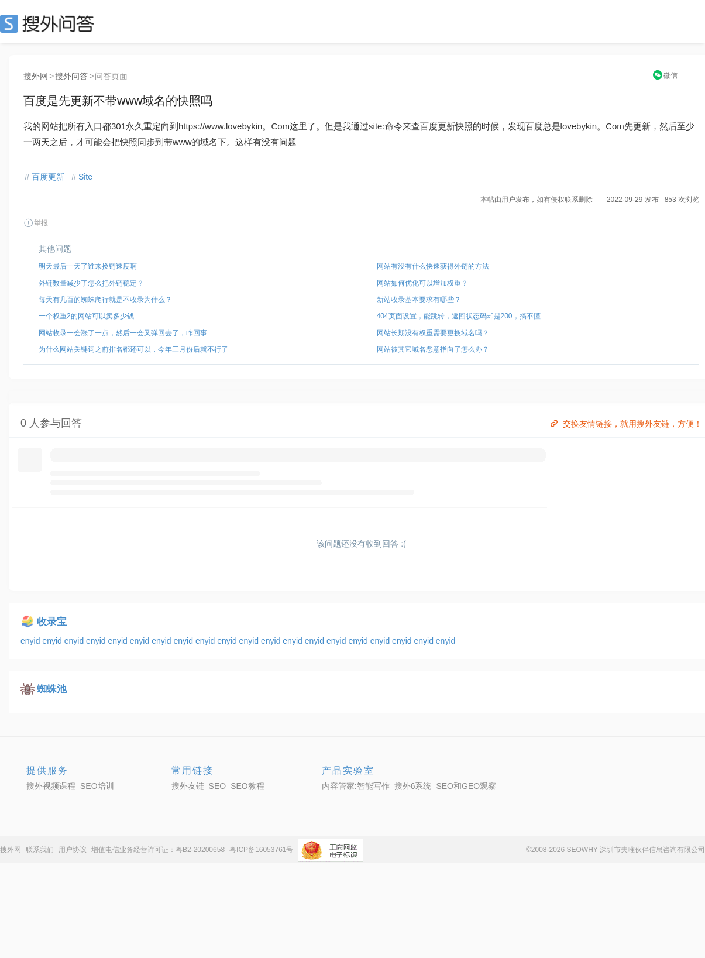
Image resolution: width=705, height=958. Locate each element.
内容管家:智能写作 (356, 786)
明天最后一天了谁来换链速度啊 (88, 266)
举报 (35, 223)
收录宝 (52, 621)
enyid (31, 640)
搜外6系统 (413, 786)
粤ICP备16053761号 (261, 850)
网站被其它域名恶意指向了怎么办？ (433, 349)
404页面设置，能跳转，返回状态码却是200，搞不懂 (459, 316)
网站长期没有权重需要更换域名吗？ (433, 333)
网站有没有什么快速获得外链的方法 (433, 266)
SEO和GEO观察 (466, 786)
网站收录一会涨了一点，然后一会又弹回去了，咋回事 (123, 333)
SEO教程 (247, 786)
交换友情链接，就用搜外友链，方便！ (625, 423)
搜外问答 (71, 76)
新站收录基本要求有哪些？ (419, 300)
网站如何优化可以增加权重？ (422, 283)
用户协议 (73, 850)
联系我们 (40, 850)
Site (85, 176)
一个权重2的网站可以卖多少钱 (86, 316)
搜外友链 (187, 786)
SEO (49, 23)
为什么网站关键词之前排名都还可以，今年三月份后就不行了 (133, 349)
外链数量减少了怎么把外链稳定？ (91, 283)
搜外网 (35, 76)
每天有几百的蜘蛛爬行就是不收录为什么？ (105, 300)
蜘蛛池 (52, 689)
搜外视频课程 (50, 786)
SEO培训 (97, 786)
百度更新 (48, 176)
